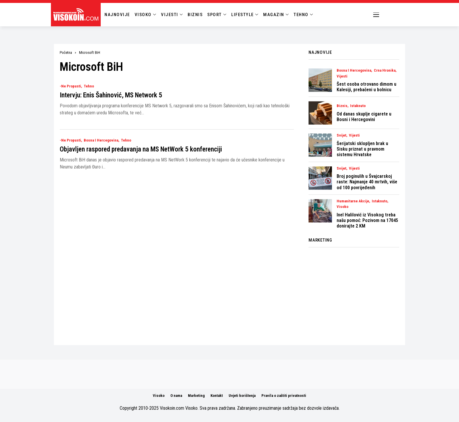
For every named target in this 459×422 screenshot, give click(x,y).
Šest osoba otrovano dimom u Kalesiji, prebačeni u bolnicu (366, 86)
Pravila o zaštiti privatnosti (283, 395)
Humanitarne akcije (353, 201)
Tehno (89, 86)
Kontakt (216, 395)
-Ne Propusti (70, 86)
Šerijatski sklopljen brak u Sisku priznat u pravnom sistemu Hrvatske (362, 149)
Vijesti (342, 76)
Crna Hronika (384, 70)
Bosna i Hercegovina (101, 140)
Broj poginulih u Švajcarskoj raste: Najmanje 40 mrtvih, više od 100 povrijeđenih (367, 181)
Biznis (342, 106)
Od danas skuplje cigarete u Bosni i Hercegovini (364, 116)
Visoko (342, 207)
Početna (66, 52)
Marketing (196, 395)
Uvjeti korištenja (242, 395)
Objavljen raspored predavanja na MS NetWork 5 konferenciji (141, 149)
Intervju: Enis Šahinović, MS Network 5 (111, 95)
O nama (176, 395)
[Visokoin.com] (76, 14)
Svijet (341, 135)
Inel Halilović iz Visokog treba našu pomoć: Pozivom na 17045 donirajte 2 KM (367, 220)
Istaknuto (358, 106)
